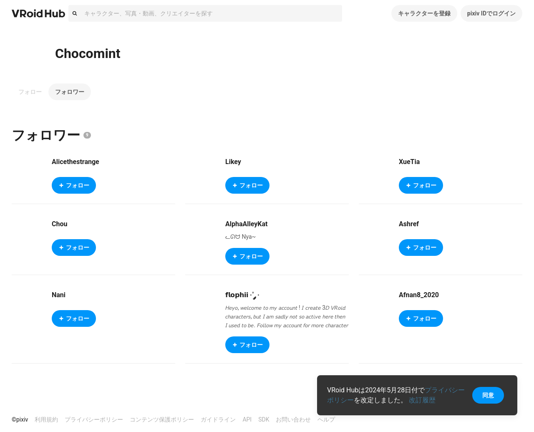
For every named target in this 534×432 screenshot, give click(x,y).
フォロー (30, 91)
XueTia (409, 162)
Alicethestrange (75, 162)
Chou (59, 224)
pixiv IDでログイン (491, 13)
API (247, 419)
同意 (488, 395)
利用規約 (46, 419)
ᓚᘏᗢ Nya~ (240, 236)
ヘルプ (326, 419)
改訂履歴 (422, 400)
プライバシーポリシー (94, 419)
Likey (233, 162)
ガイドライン (218, 419)
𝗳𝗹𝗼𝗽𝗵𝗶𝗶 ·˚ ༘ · (242, 295)
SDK (263, 419)
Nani (58, 295)
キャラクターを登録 (424, 13)
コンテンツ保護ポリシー (162, 419)
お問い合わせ (293, 419)
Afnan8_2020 (419, 295)
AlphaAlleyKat (246, 224)
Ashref (409, 224)
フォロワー (69, 91)
